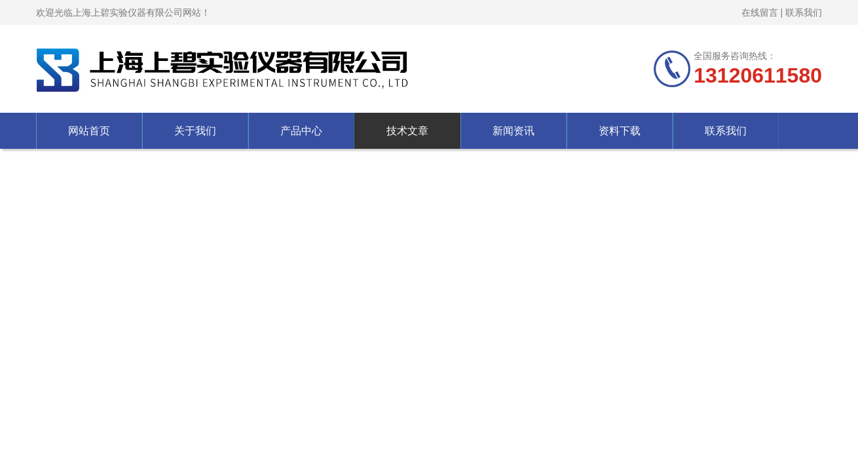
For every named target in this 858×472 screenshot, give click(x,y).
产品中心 (301, 130)
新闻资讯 (513, 130)
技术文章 (407, 130)
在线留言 (759, 12)
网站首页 (89, 130)
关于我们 (195, 130)
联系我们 (803, 12)
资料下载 (620, 130)
